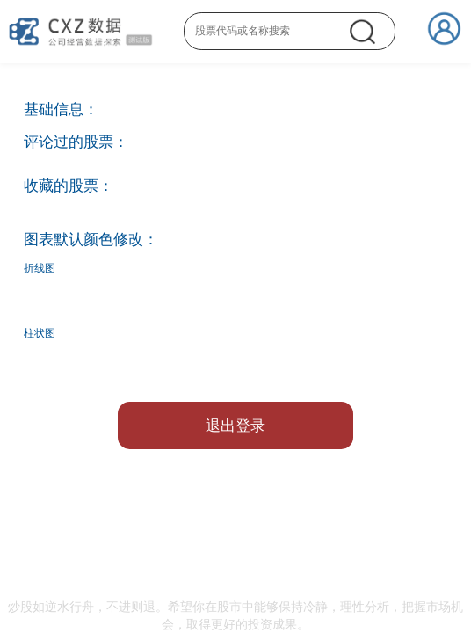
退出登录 (235, 425)
